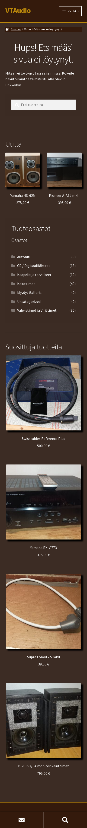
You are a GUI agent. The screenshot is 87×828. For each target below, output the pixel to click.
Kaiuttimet (26, 283)
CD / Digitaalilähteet (33, 265)
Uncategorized (29, 301)
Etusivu (16, 29)
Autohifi (23, 256)
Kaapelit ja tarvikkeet (34, 274)
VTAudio (18, 10)
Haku (65, 820)
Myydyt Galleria (29, 292)
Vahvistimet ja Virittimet (37, 310)
